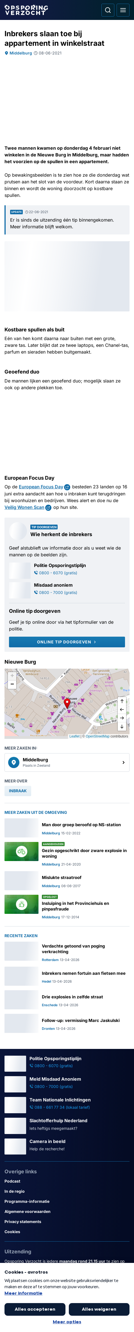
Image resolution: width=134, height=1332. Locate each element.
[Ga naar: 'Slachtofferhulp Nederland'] (67, 1126)
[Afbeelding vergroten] (126, 245)
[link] (67, 762)
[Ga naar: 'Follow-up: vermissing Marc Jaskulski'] (67, 1023)
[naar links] (122, 709)
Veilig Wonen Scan (24, 507)
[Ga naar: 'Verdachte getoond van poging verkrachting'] (67, 952)
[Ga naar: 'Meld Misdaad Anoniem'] (67, 1084)
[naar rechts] (122, 718)
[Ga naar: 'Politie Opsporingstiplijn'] (67, 571)
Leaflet (74, 736)
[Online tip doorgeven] (67, 642)
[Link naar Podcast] (67, 1181)
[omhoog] (122, 701)
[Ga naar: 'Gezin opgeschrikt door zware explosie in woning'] (67, 854)
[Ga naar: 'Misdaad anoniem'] (67, 590)
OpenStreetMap (98, 736)
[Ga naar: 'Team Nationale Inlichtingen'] (67, 1105)
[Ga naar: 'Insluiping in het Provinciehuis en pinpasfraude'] (67, 907)
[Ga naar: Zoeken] (107, 10)
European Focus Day (41, 486)
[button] (67, 703)
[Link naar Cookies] (67, 1232)
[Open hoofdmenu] (123, 10)
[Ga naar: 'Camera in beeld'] (67, 1147)
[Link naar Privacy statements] (67, 1221)
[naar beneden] (122, 726)
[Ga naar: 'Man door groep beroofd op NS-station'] (67, 827)
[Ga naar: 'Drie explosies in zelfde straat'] (67, 999)
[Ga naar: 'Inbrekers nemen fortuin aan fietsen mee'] (67, 976)
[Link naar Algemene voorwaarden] (67, 1211)
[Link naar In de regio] (67, 1191)
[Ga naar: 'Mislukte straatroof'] (67, 880)
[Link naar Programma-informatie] (67, 1201)
